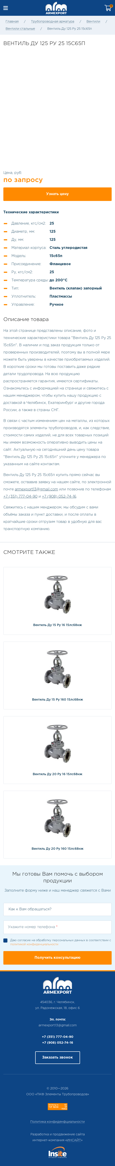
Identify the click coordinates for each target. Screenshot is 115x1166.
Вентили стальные (20, 28)
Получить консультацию (57, 957)
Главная (12, 21)
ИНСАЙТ (74, 1140)
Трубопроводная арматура (52, 21)
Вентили (93, 21)
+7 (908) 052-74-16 (59, 496)
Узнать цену (57, 194)
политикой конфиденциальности (34, 944)
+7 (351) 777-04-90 (20, 496)
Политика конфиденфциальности (57, 1121)
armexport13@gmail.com (36, 489)
